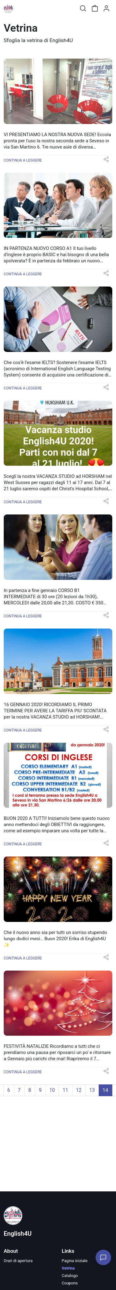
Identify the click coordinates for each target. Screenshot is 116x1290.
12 (79, 1090)
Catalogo (70, 1275)
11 (65, 1090)
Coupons (70, 1283)
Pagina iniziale (75, 1260)
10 (52, 1090)
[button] (106, 161)
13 (92, 1090)
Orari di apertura (18, 1260)
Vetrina (68, 1268)
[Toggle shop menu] (21, 8)
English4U (18, 1233)
